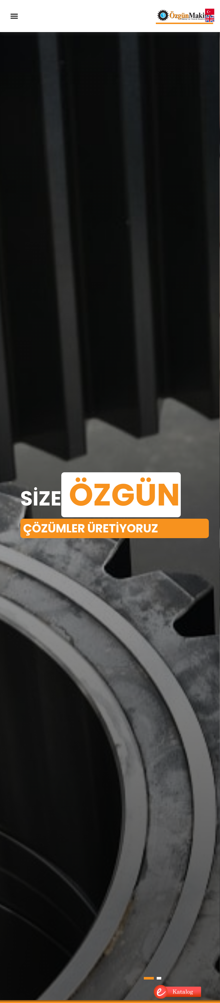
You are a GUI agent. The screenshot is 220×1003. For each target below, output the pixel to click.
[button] (148, 978)
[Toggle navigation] (14, 16)
